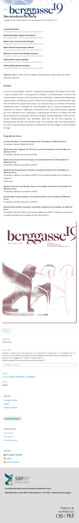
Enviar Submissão (12, 418)
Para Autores (8, 437)
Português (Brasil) (11, 400)
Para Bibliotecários (10, 440)
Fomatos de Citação (11, 365)
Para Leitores (8, 433)
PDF (7, 330)
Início (5, 9)
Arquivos (13, 9)
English (6, 404)
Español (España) (10, 407)
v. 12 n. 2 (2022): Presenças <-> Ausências (35, 9)
